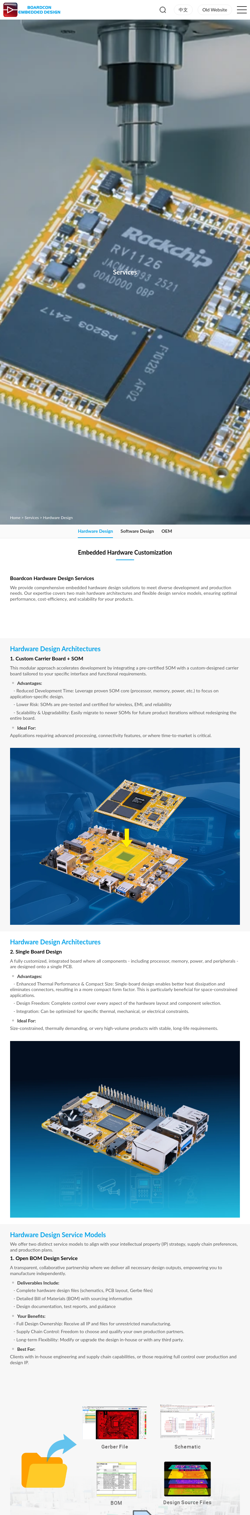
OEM (166, 531)
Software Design (137, 531)
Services (32, 517)
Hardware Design (58, 517)
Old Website (214, 9)
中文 (183, 9)
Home (15, 517)
